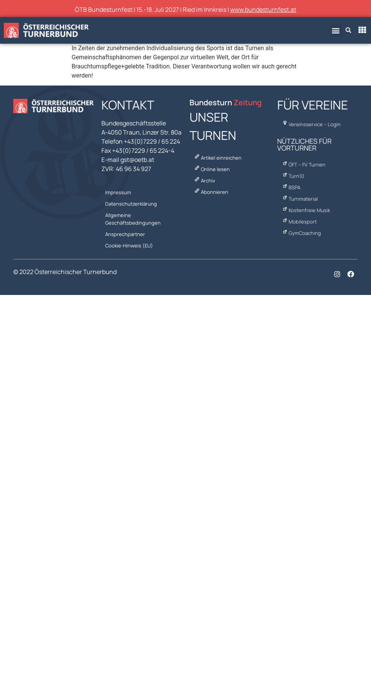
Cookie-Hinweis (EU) (129, 245)
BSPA (290, 187)
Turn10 (292, 176)
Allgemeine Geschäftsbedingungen (133, 219)
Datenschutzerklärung (131, 203)
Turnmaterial (299, 199)
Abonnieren (210, 192)
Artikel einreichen (217, 158)
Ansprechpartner (125, 234)
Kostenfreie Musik (305, 210)
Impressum (118, 192)
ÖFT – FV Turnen (303, 164)
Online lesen (211, 169)
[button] (336, 30)
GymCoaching (301, 233)
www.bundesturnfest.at (263, 9)
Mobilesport (299, 221)
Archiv (204, 180)
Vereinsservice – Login (311, 124)
